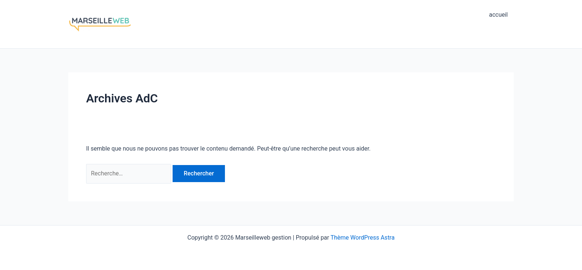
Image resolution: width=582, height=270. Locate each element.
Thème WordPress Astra (362, 237)
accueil (498, 14)
